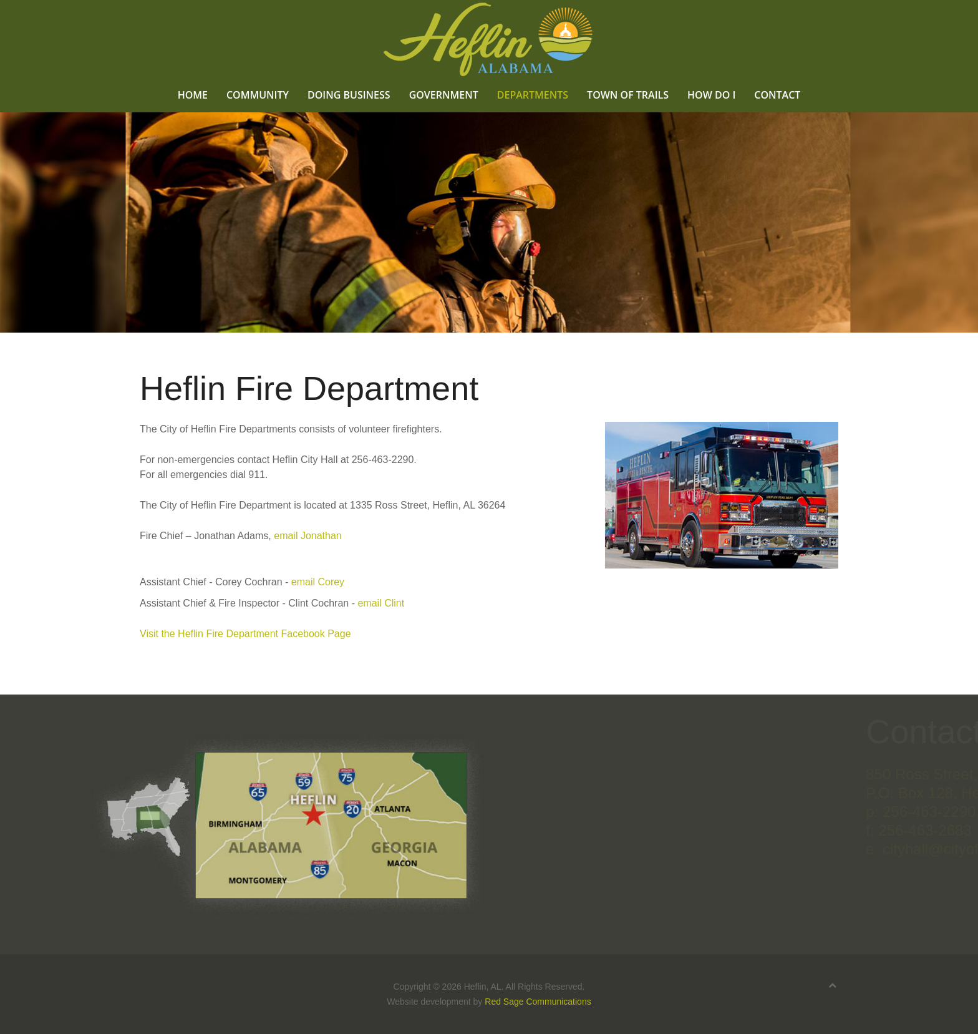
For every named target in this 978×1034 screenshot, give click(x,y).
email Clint (380, 603)
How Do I (711, 94)
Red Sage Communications (538, 1002)
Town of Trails (628, 94)
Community (257, 94)
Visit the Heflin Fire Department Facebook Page (245, 633)
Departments (532, 94)
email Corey (317, 582)
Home (193, 94)
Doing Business (348, 94)
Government (443, 94)
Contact (777, 94)
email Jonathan (308, 535)
